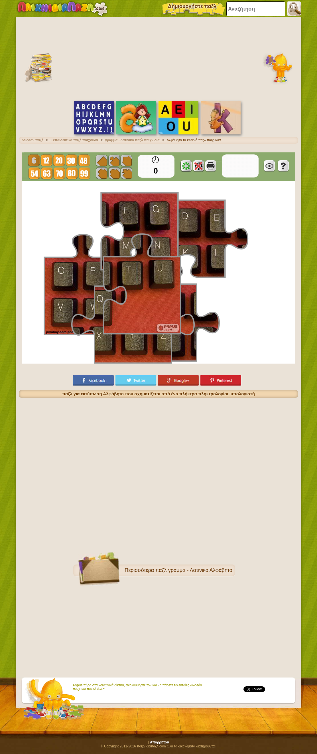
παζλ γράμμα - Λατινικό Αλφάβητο (193, 570)
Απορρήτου (159, 742)
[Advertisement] (158, 58)
